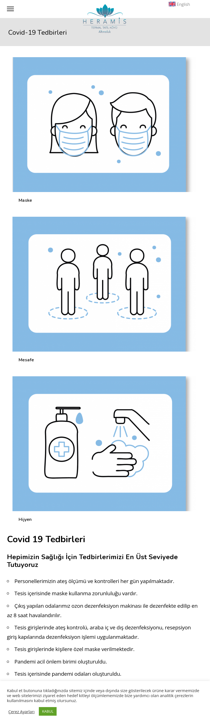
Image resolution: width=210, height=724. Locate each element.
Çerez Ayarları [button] (21, 711)
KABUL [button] (48, 711)
